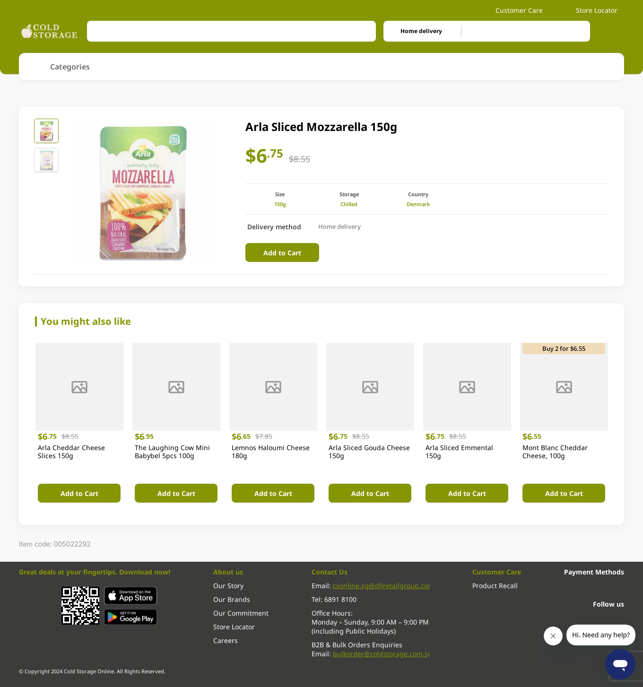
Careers (225, 640)
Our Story (228, 585)
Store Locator (591, 10)
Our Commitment (241, 613)
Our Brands (231, 599)
